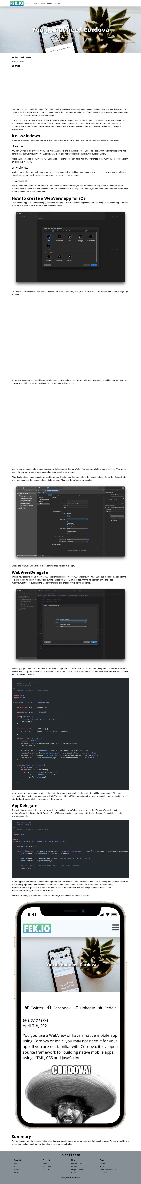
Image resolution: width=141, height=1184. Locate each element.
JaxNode (74, 1166)
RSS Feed (103, 1173)
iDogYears (46, 1163)
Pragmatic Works (77, 1169)
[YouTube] (78, 1155)
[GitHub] (74, 1155)
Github (73, 1173)
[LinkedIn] (70, 1155)
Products (35, 3)
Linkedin (17, 1169)
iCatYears (46, 1169)
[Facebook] (66, 1155)
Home (27, 3)
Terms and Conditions (108, 1169)
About (49, 3)
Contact (57, 3)
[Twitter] (62, 1155)
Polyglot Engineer (77, 1163)
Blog (43, 3)
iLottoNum (47, 1166)
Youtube (17, 1173)
